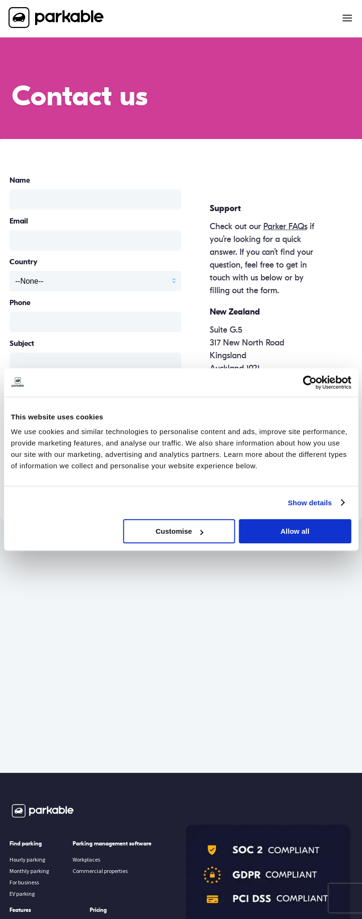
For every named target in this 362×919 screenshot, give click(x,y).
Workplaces (86, 859)
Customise (180, 531)
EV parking (22, 893)
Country (23, 262)
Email (18, 221)
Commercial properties (100, 870)
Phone (19, 302)
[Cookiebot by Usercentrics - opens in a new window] (309, 382)
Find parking (25, 843)
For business (24, 882)
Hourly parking (27, 859)
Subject (21, 343)
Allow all (294, 531)
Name (19, 180)
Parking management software (112, 843)
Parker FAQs (285, 227)
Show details (310, 503)
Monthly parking (29, 870)
